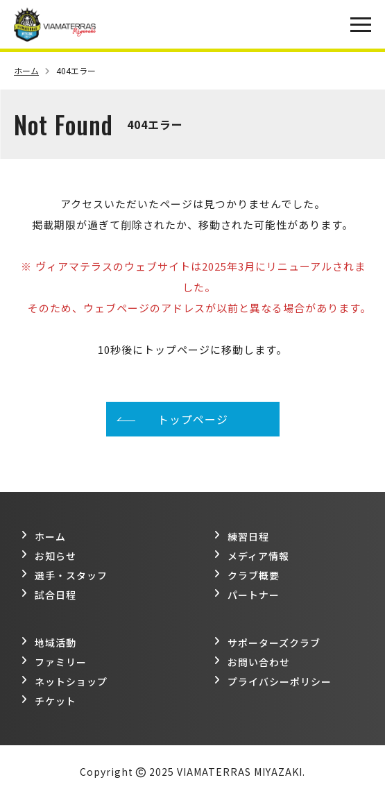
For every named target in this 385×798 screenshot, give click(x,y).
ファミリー (54, 662)
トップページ (192, 419)
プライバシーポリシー (273, 681)
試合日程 (48, 595)
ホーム (32, 70)
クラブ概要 (247, 575)
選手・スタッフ (64, 575)
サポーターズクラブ (267, 643)
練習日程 (241, 536)
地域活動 (48, 643)
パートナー (247, 595)
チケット (48, 701)
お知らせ (48, 556)
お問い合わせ (252, 662)
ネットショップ (64, 681)
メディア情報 (251, 556)
